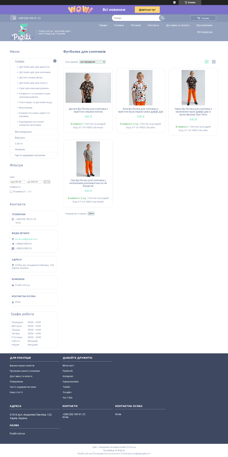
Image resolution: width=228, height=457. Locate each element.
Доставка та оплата (177, 25)
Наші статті (16, 392)
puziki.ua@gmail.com (26, 239)
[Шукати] (162, 18)
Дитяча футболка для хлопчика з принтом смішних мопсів (88, 110)
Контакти (153, 25)
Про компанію (204, 25)
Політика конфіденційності (136, 453)
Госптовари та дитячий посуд (35, 102)
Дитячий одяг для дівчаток (34, 67)
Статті (19, 143)
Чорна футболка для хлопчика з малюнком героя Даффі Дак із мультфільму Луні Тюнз (193, 111)
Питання (136, 25)
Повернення (16, 381)
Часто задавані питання (30, 155)
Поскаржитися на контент (107, 453)
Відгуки (20, 137)
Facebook (68, 371)
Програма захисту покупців (25, 371)
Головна (119, 25)
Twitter (66, 387)
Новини (20, 149)
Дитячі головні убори (31, 77)
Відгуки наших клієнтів (22, 365)
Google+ (67, 392)
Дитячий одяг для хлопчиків (34, 72)
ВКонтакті (68, 365)
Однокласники (71, 381)
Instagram (68, 376)
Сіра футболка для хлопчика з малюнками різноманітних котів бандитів (88, 183)
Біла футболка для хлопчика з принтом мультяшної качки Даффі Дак (140, 110)
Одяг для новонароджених (34, 88)
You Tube (67, 397)
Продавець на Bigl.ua (114, 450)
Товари (103, 25)
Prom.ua (131, 447)
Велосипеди (25, 107)
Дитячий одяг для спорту (33, 83)
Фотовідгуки (205, 32)
